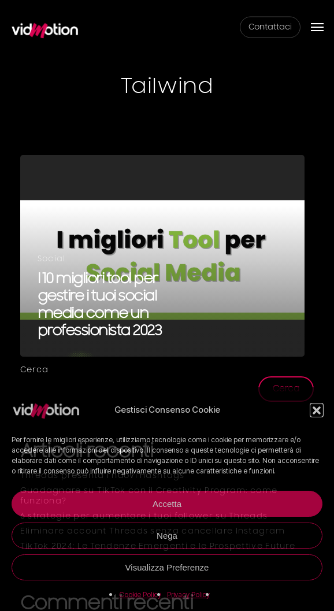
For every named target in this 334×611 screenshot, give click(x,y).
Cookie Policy (140, 594)
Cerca (34, 370)
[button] (316, 410)
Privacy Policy (188, 594)
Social (52, 259)
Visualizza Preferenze (167, 567)
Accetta (167, 504)
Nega (167, 535)
